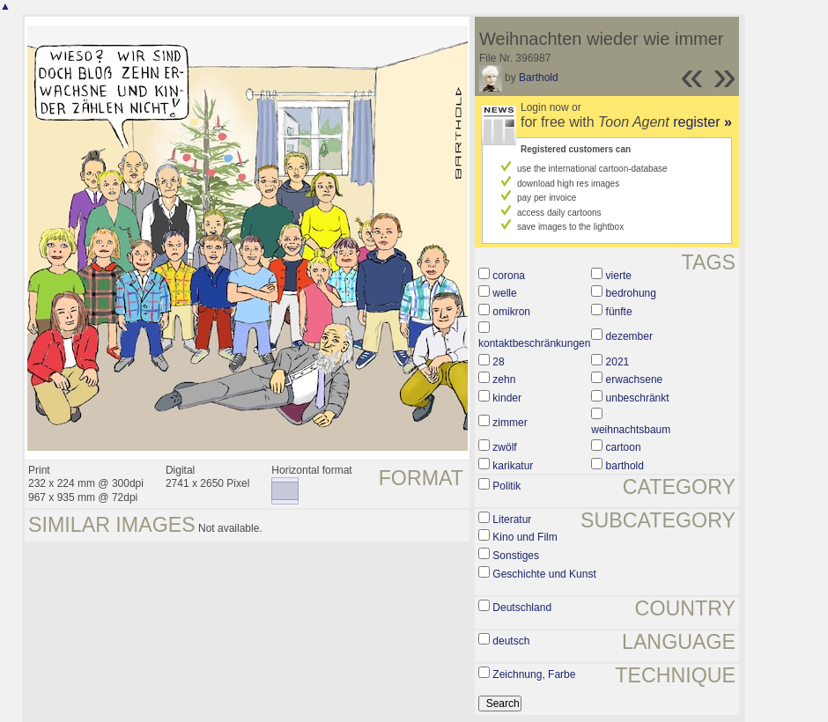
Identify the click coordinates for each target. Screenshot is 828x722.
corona (508, 275)
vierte (619, 275)
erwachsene (634, 379)
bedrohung (631, 293)
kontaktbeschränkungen (534, 343)
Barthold (538, 77)
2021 (618, 362)
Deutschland (521, 607)
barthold (625, 466)
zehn (503, 379)
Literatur (511, 519)
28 (498, 362)
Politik (506, 486)
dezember (629, 336)
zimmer (509, 422)
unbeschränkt (637, 398)
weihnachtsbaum (630, 430)
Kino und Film (524, 537)
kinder (506, 398)
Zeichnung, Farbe (533, 674)
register (702, 121)
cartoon (623, 447)
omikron (511, 312)
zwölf (504, 447)
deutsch (510, 641)
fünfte (619, 312)
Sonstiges (515, 555)
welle (504, 293)
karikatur (512, 466)
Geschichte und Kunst (543, 574)
